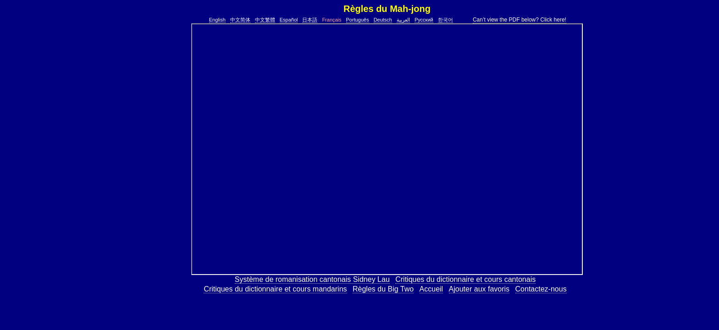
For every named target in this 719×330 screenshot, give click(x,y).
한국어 (445, 19)
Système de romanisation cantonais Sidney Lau (312, 279)
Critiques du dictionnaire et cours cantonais (465, 279)
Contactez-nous (541, 289)
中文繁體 (265, 19)
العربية (403, 19)
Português (357, 19)
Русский (424, 19)
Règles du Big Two (383, 289)
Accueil (431, 289)
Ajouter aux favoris (479, 289)
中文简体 (240, 19)
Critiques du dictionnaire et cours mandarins (275, 289)
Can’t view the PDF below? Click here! (519, 19)
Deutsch (383, 19)
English (217, 19)
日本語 (309, 19)
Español (289, 19)
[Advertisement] (161, 160)
